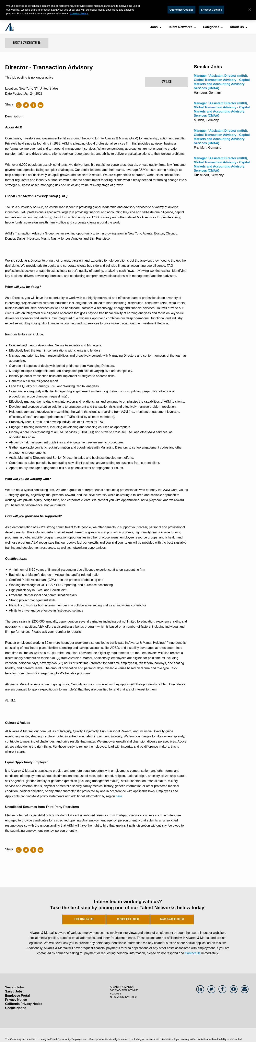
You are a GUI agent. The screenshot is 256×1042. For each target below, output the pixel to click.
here (119, 796)
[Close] (249, 9)
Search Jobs (14, 987)
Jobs (153, 27)
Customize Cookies (181, 9)
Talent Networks (180, 27)
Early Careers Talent (172, 919)
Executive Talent (84, 919)
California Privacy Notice (23, 1003)
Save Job (166, 81)
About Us (237, 27)
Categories (211, 27)
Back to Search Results (27, 43)
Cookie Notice (15, 1008)
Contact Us (192, 953)
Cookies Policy (79, 13)
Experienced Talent (128, 919)
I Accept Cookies (211, 9)
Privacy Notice (16, 999)
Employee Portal (17, 995)
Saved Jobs (14, 991)
